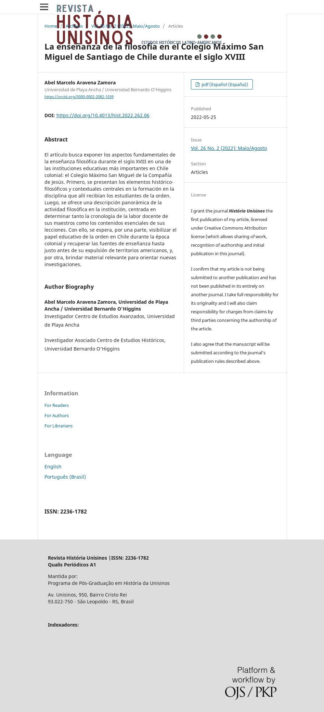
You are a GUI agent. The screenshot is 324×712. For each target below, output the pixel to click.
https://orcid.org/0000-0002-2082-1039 (79, 96)
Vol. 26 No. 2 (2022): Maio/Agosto (125, 26)
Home (50, 26)
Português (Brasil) (65, 477)
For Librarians (58, 426)
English (53, 466)
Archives (74, 26)
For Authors (56, 415)
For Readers (56, 405)
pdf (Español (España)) (224, 84)
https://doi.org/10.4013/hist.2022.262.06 (103, 115)
